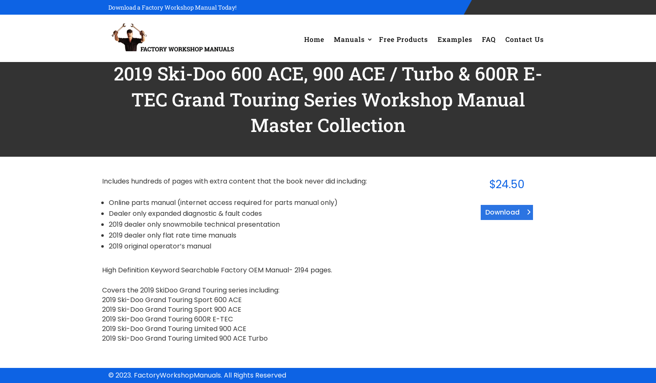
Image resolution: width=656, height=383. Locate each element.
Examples (455, 39)
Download (502, 212)
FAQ (489, 39)
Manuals (349, 39)
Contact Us (524, 39)
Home (314, 39)
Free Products (403, 39)
